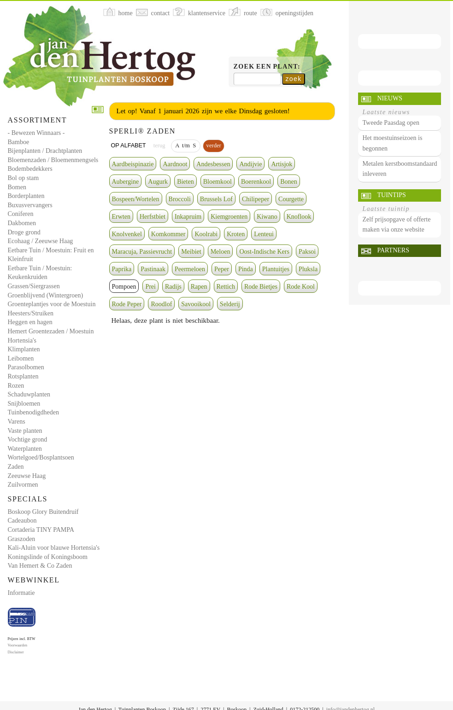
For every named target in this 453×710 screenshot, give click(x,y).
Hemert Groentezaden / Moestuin (51, 331)
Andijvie (250, 164)
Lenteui (264, 234)
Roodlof (161, 304)
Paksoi (307, 251)
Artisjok (281, 164)
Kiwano (267, 216)
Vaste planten (25, 430)
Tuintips (391, 195)
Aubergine (125, 181)
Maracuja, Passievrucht (142, 251)
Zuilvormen (23, 484)
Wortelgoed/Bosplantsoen (41, 457)
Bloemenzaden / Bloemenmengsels (53, 160)
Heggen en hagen (30, 322)
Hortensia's (22, 340)
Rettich (226, 286)
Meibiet (191, 251)
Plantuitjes (275, 269)
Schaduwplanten (29, 394)
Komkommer (168, 234)
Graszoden (21, 538)
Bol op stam (23, 178)
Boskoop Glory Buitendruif (43, 511)
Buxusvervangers (30, 205)
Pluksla (308, 269)
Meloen (220, 251)
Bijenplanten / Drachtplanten (45, 150)
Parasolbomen (26, 367)
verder (213, 145)
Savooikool (196, 304)
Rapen (199, 286)
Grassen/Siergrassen (34, 286)
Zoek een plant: (267, 66)
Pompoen (124, 286)
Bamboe (18, 142)
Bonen (288, 181)
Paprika (122, 269)
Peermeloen (190, 269)
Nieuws (389, 98)
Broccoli (180, 199)
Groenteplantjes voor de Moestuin (52, 304)
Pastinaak (153, 269)
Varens (16, 421)
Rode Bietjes (260, 286)
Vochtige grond (27, 439)
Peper (221, 269)
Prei (150, 286)
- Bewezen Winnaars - (36, 132)
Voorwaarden (18, 645)
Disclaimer (16, 652)
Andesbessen (213, 164)
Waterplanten (25, 448)
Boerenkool (256, 181)
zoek (293, 78)
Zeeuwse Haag (27, 475)
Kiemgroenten (229, 216)
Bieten (185, 181)
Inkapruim (188, 216)
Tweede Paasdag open (391, 122)
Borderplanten (26, 195)
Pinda (245, 269)
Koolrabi (206, 234)
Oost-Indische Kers (264, 251)
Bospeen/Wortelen (135, 199)
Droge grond (24, 232)
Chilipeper (255, 199)
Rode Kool (301, 286)
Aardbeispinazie (133, 164)
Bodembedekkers (30, 168)
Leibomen (21, 358)
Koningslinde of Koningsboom (48, 556)
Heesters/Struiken (31, 313)
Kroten (236, 234)
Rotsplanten (23, 376)
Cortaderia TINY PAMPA (41, 529)
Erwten (121, 216)
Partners (393, 250)
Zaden (16, 466)
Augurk (158, 181)
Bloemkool (217, 181)
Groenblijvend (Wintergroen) (45, 295)
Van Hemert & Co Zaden (40, 565)
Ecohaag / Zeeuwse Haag (40, 241)
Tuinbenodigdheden (33, 412)
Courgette (291, 199)
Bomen (17, 187)
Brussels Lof (216, 199)
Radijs (173, 286)
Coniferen (21, 213)
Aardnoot (175, 164)
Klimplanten (24, 349)
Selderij (230, 304)
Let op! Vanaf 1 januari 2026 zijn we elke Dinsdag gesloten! (203, 111)
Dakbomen (22, 223)
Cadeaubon (22, 520)
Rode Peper (127, 304)
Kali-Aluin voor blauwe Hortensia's (54, 547)
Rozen (16, 385)
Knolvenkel (127, 234)
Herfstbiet (152, 216)
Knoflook (299, 216)
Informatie (21, 592)
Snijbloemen (24, 403)
